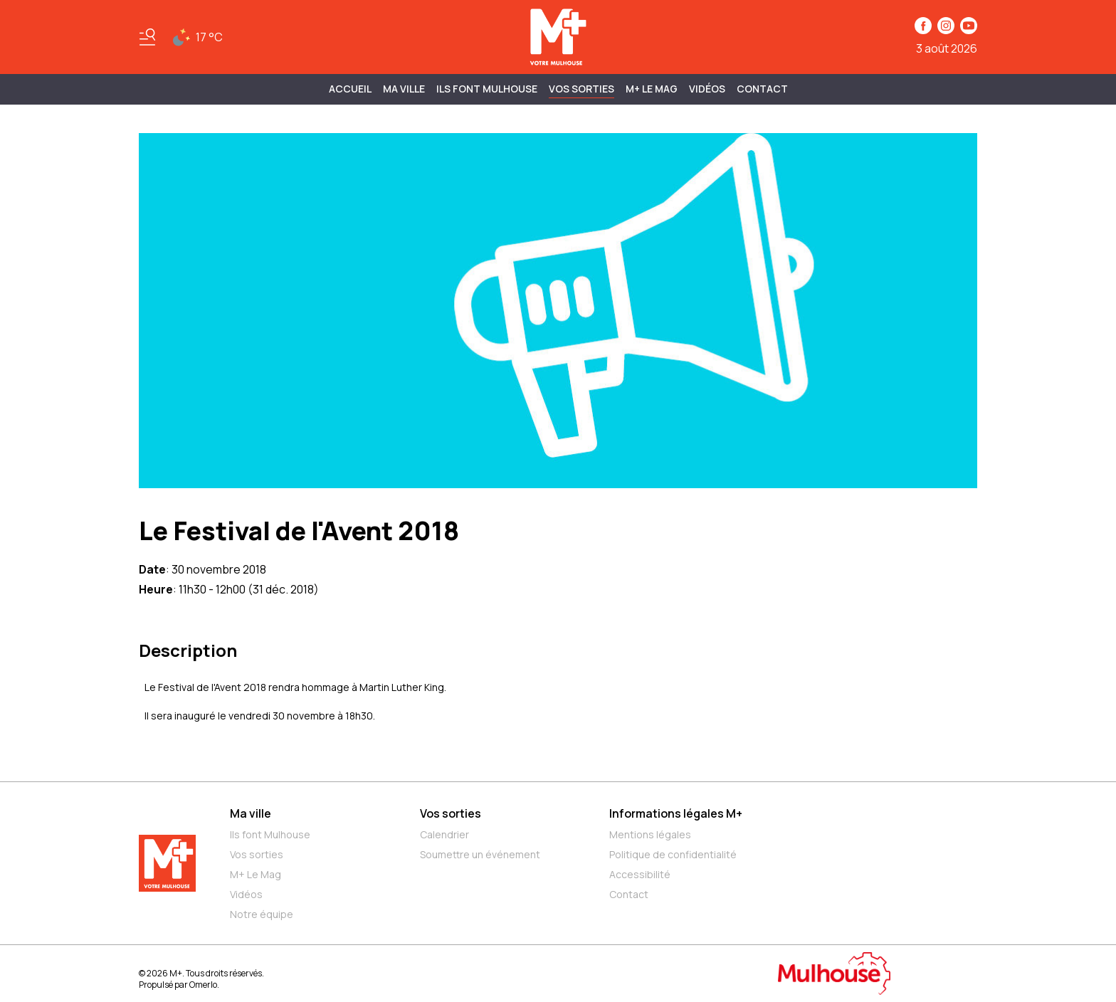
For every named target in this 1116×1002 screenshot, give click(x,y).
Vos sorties (581, 88)
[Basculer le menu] (147, 37)
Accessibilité (639, 874)
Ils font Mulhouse (270, 834)
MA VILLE (404, 88)
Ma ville (250, 813)
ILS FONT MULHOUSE (486, 88)
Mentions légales (650, 834)
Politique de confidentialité (673, 854)
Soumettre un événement (480, 854)
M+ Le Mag (652, 88)
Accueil (350, 88)
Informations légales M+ (675, 813)
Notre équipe (261, 914)
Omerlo (203, 985)
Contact (762, 88)
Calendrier (444, 834)
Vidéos (707, 88)
